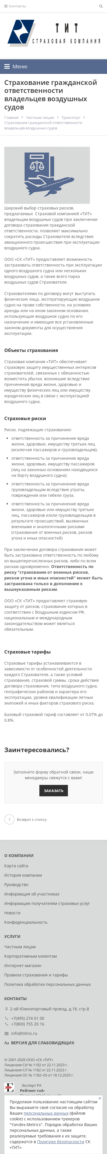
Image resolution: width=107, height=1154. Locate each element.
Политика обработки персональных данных (47, 984)
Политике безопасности (60, 1141)
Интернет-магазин (22, 965)
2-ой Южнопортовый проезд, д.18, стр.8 (50, 1008)
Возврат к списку (25, 819)
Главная (11, 117)
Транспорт (71, 117)
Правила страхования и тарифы (36, 975)
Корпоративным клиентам (30, 956)
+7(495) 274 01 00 (27, 1018)
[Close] (100, 1098)
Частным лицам (40, 117)
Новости (12, 912)
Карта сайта (16, 865)
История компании (23, 875)
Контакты (15, 6)
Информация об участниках (31, 894)
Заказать (53, 790)
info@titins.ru (24, 1033)
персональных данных (46, 1113)
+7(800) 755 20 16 (27, 1024)
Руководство (16, 884)
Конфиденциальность (25, 922)
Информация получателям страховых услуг (47, 903)
